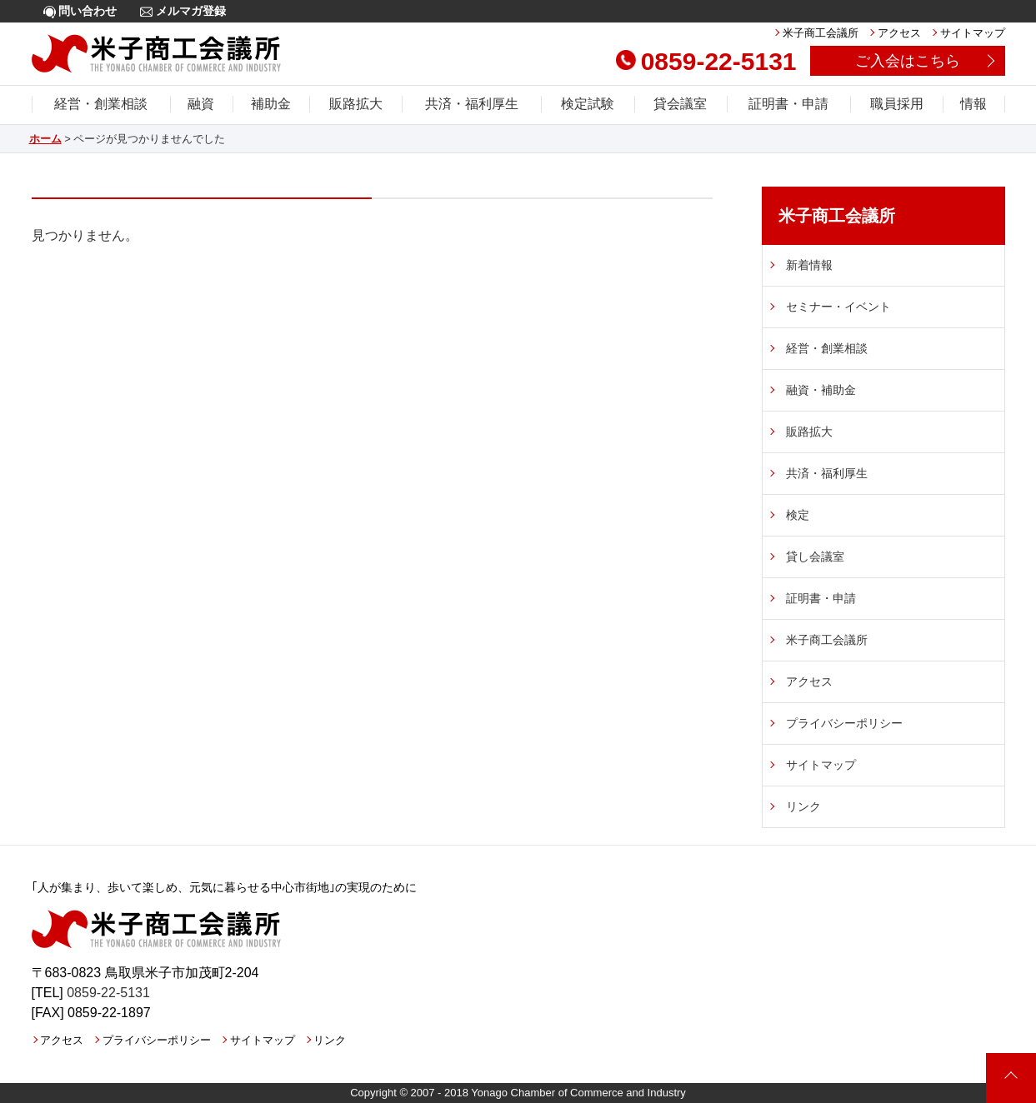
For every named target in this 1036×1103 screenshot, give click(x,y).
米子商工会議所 (820, 33)
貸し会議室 (815, 556)
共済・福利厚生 (471, 104)
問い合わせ (80, 11)
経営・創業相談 (101, 104)
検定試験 (587, 104)
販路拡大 (356, 104)
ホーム (45, 138)
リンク (803, 806)
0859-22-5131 (706, 61)
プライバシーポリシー (844, 723)
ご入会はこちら (907, 60)
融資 (201, 104)
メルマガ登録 (183, 11)
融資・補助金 (821, 390)
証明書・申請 (788, 104)
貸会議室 (680, 104)
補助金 (271, 104)
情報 (973, 104)
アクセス (899, 33)
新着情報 (809, 265)
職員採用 (896, 104)
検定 (797, 515)
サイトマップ (972, 33)
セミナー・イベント (838, 306)
